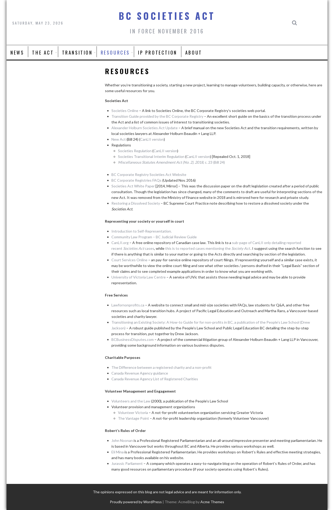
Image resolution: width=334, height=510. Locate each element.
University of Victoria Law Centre (138, 277)
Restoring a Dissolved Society (135, 203)
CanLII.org (120, 242)
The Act (43, 52)
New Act (118, 139)
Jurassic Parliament (127, 463)
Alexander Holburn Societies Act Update (144, 128)
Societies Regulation (135, 151)
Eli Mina (117, 452)
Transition (77, 52)
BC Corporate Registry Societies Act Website (148, 174)
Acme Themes (212, 502)
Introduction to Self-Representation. (141, 231)
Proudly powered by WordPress (136, 502)
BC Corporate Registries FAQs (136, 180)
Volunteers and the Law (130, 401)
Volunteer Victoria (133, 412)
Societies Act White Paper (133, 186)
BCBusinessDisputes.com (132, 339)
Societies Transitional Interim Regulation (151, 156)
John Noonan (122, 440)
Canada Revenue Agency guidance (139, 373)
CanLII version (152, 139)
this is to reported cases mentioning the (207, 248)
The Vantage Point (133, 418)
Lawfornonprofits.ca (127, 305)
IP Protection (157, 52)
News (17, 52)
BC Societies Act (167, 15)
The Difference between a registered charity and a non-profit (161, 367)
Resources (115, 52)
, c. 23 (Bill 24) (171, 162)
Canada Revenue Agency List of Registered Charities (154, 379)
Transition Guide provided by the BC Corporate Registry (157, 116)
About (193, 52)
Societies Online (124, 110)
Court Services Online (129, 260)
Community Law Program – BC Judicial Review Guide (154, 237)
